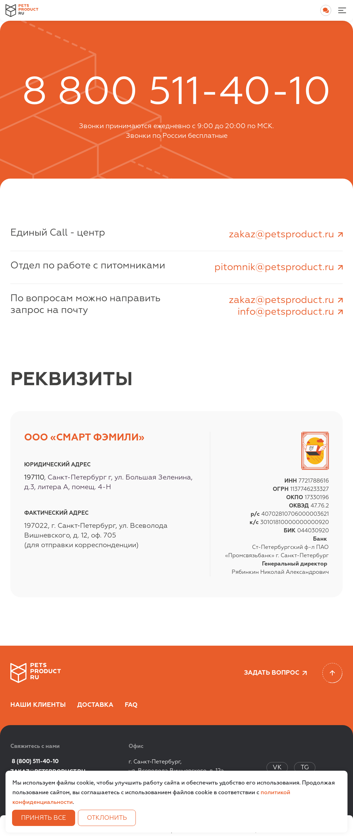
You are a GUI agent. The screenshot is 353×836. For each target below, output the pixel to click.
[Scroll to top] (332, 673)
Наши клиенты (38, 705)
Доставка (95, 705)
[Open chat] (325, 10)
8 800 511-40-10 (176, 93)
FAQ (131, 705)
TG (305, 767)
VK (277, 767)
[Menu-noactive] (341, 10)
